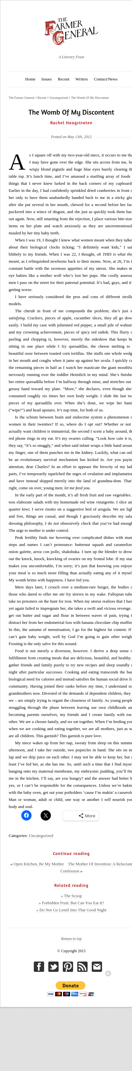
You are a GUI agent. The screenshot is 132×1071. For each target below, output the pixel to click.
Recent (63, 79)
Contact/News (106, 79)
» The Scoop (71, 895)
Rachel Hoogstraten (71, 122)
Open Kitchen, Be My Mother (39, 863)
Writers (81, 79)
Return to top (71, 938)
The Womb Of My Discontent (90, 97)
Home (30, 79)
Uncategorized (41, 835)
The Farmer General (21, 97)
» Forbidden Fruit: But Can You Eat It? (71, 902)
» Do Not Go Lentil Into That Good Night (71, 909)
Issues (47, 79)
